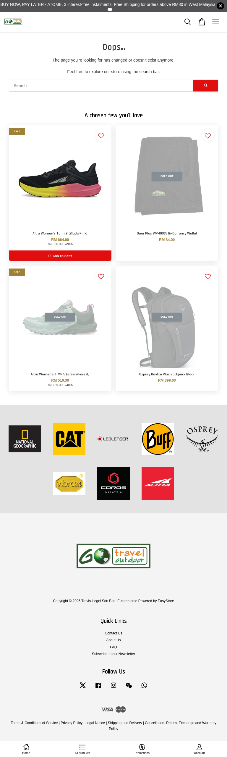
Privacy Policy (71, 723)
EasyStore (166, 601)
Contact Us (113, 633)
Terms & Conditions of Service (34, 723)
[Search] (101, 85)
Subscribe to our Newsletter (113, 654)
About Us (113, 640)
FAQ (113, 647)
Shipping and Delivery (125, 723)
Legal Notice (95, 723)
